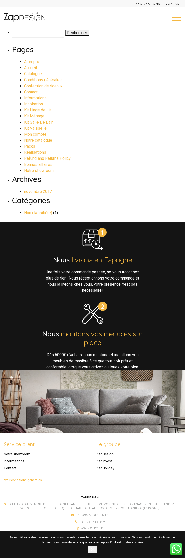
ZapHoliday (105, 468)
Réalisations (35, 152)
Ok (92, 549)
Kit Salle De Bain (38, 122)
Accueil (30, 67)
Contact (173, 3)
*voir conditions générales (23, 480)
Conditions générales (43, 79)
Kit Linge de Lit (37, 110)
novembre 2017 (38, 191)
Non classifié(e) (38, 212)
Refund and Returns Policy (47, 158)
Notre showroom (39, 170)
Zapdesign (90, 497)
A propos (32, 61)
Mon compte (35, 134)
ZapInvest (104, 461)
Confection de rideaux (43, 86)
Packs (29, 146)
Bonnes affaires (38, 164)
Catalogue (33, 73)
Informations (147, 3)
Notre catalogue (38, 140)
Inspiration (33, 104)
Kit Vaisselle (35, 128)
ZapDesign (105, 454)
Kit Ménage (34, 116)
